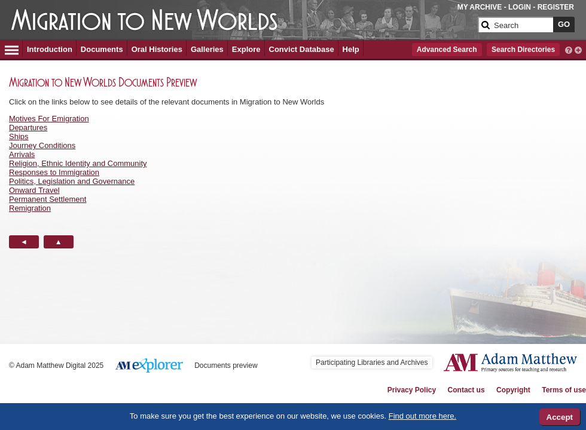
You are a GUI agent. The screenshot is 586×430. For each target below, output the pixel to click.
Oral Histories (157, 49)
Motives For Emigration (49, 118)
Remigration (30, 208)
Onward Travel (34, 190)
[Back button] (24, 241)
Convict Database (301, 49)
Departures (28, 127)
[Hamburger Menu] (12, 48)
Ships (19, 136)
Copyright (513, 390)
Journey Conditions (42, 145)
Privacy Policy (411, 390)
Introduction (49, 49)
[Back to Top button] (59, 241)
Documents (102, 49)
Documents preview (225, 365)
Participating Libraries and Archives (372, 362)
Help (351, 49)
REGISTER (556, 7)
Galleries (207, 49)
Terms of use (564, 390)
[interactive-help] (568, 49)
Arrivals (22, 154)
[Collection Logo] (242, 21)
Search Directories (523, 49)
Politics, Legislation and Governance (72, 181)
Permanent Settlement (47, 199)
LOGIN (519, 7)
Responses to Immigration (54, 172)
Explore (246, 49)
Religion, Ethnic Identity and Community (78, 163)
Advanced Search (447, 49)
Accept (560, 417)
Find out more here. (422, 415)
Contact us (466, 390)
